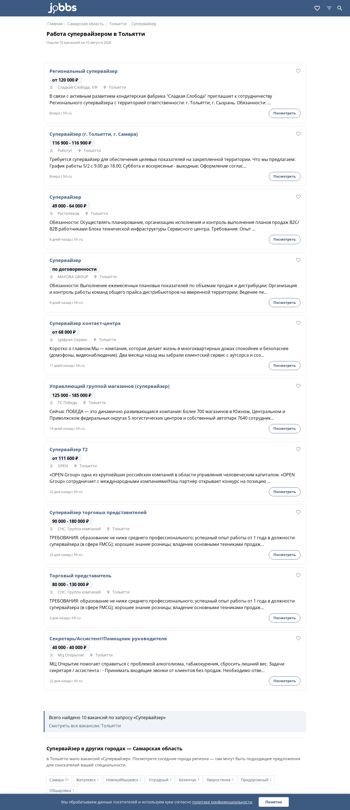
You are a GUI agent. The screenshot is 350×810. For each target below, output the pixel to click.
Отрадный (158, 779)
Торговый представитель (80, 576)
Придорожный (254, 779)
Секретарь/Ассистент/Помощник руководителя (108, 639)
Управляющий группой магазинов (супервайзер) (109, 386)
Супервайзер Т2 (68, 449)
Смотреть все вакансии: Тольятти (85, 726)
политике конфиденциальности (222, 802)
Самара (56, 779)
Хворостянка (219, 779)
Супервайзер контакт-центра (85, 323)
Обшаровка (60, 790)
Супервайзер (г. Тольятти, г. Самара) (93, 134)
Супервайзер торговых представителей (98, 512)
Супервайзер (65, 197)
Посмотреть (284, 113)
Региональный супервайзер (83, 71)
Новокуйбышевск (122, 779)
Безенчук (187, 779)
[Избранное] (317, 8)
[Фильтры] (329, 8)
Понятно (273, 802)
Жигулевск (86, 779)
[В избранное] (298, 71)
